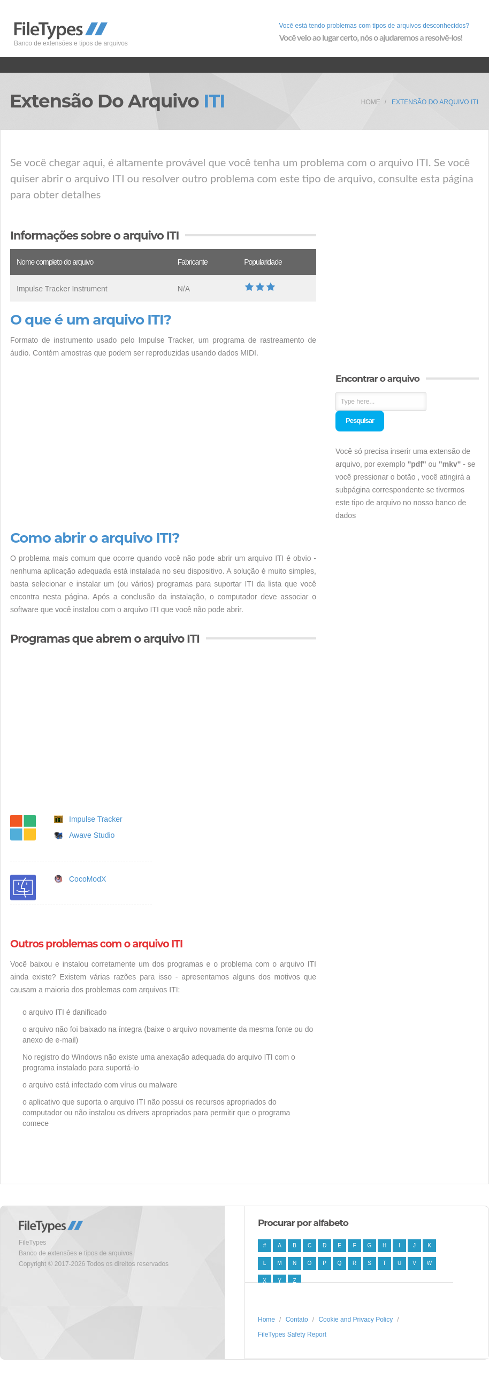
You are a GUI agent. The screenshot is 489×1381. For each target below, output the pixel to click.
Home (370, 102)
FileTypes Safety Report (292, 1334)
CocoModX (87, 879)
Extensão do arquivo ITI (435, 102)
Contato (297, 1319)
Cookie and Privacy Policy (355, 1319)
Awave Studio (91, 835)
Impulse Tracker (96, 819)
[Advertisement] (163, 445)
